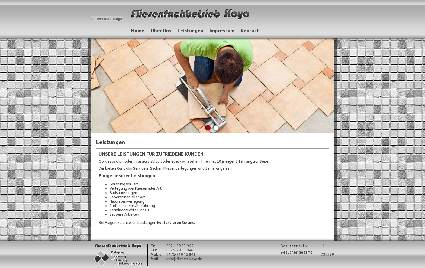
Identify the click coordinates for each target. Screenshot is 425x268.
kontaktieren (169, 222)
